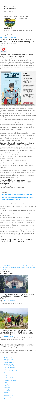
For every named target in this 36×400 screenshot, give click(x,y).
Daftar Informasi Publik (9, 379)
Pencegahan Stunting (8, 395)
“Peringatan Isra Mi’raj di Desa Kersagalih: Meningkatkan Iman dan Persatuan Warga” (17, 296)
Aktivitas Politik (6, 265)
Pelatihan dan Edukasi (9, 365)
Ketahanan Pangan (8, 397)
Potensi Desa (12, 300)
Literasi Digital (7, 389)
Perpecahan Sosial (8, 269)
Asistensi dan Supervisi (9, 362)
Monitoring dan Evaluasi (9, 367)
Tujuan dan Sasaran (8, 359)
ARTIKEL (2, 37)
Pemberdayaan (7, 387)
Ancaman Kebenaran (15, 265)
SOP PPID (6, 375)
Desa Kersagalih (29, 265)
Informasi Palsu (3, 267)
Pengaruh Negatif (22, 267)
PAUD (5, 398)
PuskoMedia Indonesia (9, 44)
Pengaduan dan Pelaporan (10, 369)
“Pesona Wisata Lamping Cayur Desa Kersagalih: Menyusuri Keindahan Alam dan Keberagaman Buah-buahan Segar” (16, 332)
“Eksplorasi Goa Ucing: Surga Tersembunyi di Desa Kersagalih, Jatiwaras (18, 346)
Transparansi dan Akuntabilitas (11, 370)
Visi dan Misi (6, 360)
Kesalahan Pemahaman (12, 267)
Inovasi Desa (6, 385)
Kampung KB (6, 384)
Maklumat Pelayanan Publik (10, 380)
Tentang (5, 14)
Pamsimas (6, 392)
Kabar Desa (6, 300)
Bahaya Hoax (23, 265)
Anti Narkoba (7, 390)
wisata (11, 336)
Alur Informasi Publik (8, 377)
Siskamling (6, 393)
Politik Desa (15, 269)
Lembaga (6, 16)
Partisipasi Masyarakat (9, 364)
